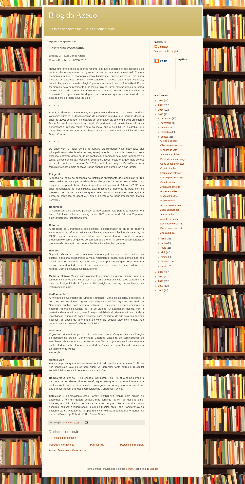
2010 (161, 281)
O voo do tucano (169, 196)
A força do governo (170, 187)
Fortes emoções (168, 191)
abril (163, 252)
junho (164, 243)
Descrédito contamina (171, 223)
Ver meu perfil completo (167, 51)
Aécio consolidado (169, 209)
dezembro (166, 118)
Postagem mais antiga (132, 444)
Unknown (163, 46)
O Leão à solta (168, 168)
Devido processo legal (171, 177)
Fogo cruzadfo (167, 200)
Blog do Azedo (73, 15)
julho (163, 238)
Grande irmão (167, 182)
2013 (161, 114)
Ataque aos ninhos (170, 154)
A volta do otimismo (170, 205)
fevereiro (166, 261)
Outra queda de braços (172, 163)
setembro (166, 132)
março (164, 257)
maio (164, 247)
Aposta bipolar (167, 233)
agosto (165, 136)
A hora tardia (167, 214)
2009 (161, 285)
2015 (161, 105)
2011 (161, 276)
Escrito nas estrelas (170, 173)
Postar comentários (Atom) (72, 450)
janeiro (165, 266)
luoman (129, 468)
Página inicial (97, 444)
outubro (165, 127)
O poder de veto (168, 150)
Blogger (154, 468)
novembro (166, 123)
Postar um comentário (64, 437)
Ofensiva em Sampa (171, 145)
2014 (161, 109)
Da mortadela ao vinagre (173, 159)
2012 (161, 272)
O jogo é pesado (169, 140)
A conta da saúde (169, 219)
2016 (161, 100)
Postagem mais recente (61, 444)
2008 (161, 290)
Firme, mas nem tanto (171, 228)
